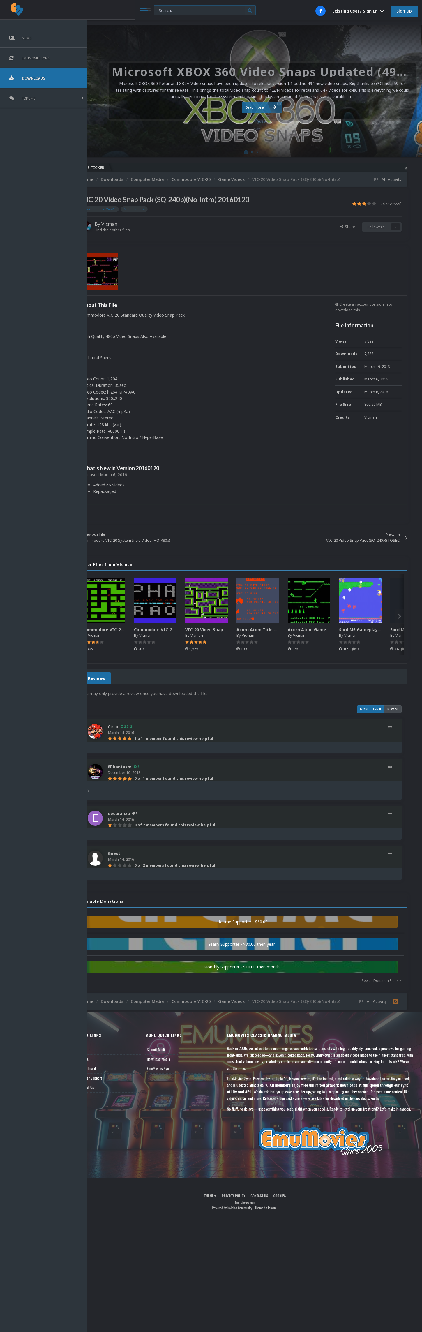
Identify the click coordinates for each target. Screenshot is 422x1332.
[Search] (158, 11)
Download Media (174, 1063)
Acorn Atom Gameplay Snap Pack (342, 629)
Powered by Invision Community (242, 1224)
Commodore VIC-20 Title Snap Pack (190, 629)
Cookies (289, 1212)
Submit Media (172, 1054)
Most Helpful (371, 709)
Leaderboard (106, 1073)
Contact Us (105, 1092)
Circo (132, 726)
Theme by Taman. (275, 1224)
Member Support (109, 1082)
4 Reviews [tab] (114, 678)
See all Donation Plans (381, 980)
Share (347, 226)
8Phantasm (139, 767)
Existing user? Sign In (358, 11)
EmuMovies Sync (174, 1073)
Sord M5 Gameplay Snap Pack (389, 629)
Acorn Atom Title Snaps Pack (286, 629)
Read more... (254, 107)
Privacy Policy (243, 1212)
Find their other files (131, 229)
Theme (220, 1212)
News (101, 1054)
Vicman (129, 224)
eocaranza (138, 813)
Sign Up (404, 11)
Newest (393, 709)
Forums (103, 1063)
